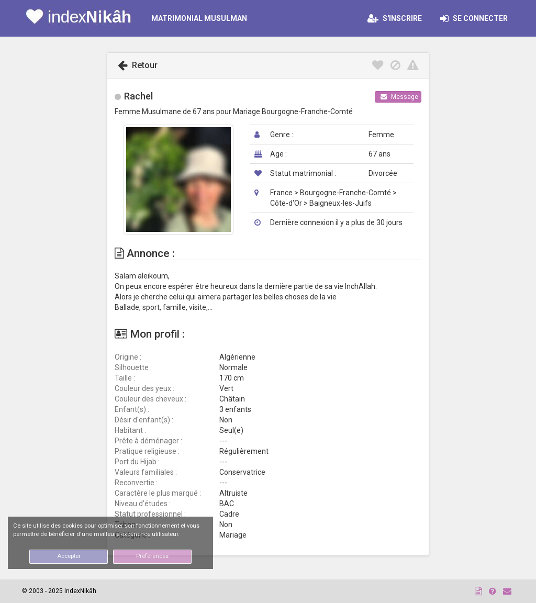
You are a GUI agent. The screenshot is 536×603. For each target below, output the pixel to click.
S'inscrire (394, 18)
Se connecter (477, 18)
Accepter (69, 556)
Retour (138, 65)
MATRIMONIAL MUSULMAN (199, 18)
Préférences (152, 556)
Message (399, 96)
